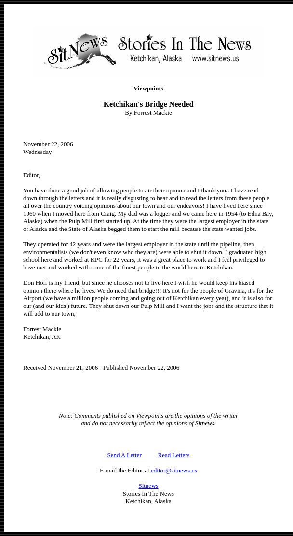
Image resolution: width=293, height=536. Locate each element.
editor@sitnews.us (174, 470)
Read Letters (174, 455)
